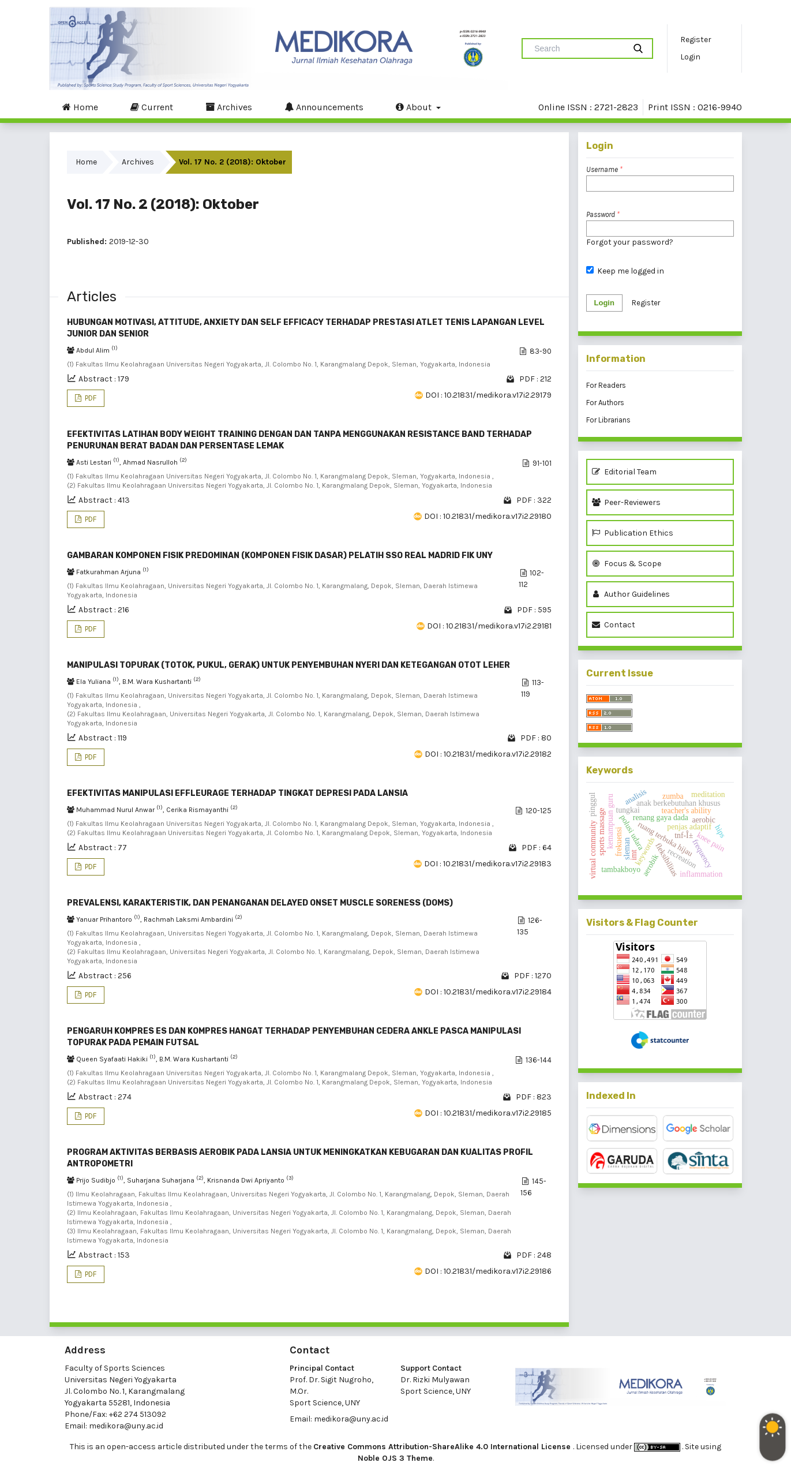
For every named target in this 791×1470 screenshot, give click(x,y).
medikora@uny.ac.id (126, 1426)
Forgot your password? (629, 242)
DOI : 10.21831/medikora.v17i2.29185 (488, 1113)
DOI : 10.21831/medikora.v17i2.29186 (488, 1271)
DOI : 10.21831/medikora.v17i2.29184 (488, 992)
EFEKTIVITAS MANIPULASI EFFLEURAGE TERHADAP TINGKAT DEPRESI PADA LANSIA (237, 793)
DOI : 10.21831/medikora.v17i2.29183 (488, 864)
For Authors (605, 402)
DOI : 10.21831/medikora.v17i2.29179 (488, 395)
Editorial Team (624, 472)
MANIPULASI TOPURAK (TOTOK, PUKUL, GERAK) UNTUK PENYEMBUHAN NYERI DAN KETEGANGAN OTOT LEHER (288, 665)
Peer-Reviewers (628, 502)
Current (151, 107)
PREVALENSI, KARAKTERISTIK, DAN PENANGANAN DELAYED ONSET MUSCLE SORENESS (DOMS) (260, 903)
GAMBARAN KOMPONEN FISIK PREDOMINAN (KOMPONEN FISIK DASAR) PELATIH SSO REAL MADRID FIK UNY (280, 555)
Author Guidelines (631, 594)
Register (695, 39)
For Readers (606, 385)
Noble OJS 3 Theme (395, 1458)
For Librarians (608, 420)
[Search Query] (578, 48)
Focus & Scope (626, 563)
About (415, 107)
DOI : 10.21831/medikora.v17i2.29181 (489, 626)
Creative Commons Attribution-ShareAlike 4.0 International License (443, 1447)
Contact (613, 625)
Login (690, 57)
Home (80, 107)
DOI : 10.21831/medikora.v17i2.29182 (488, 754)
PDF (89, 398)
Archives (228, 107)
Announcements (323, 107)
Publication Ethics (632, 533)
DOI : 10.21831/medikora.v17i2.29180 (488, 516)
